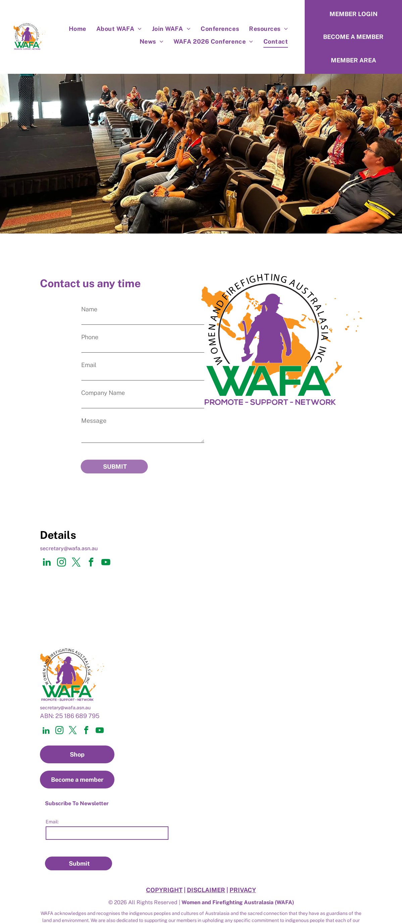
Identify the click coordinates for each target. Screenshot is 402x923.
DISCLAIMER (206, 871)
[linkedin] (46, 554)
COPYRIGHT (164, 871)
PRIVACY (243, 871)
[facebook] (91, 554)
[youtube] (105, 554)
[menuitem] (77, 28)
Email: (52, 812)
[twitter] (76, 554)
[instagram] (61, 554)
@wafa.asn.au (81, 539)
